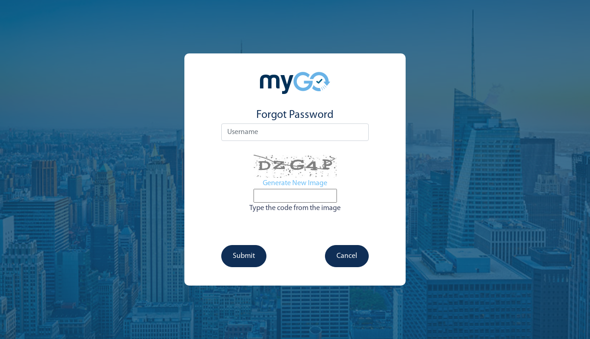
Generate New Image (295, 183)
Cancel (346, 256)
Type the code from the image (295, 208)
